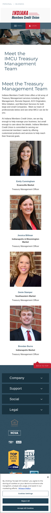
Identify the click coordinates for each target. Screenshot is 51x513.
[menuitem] (25, 399)
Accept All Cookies (25, 508)
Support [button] (16, 388)
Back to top (42, 366)
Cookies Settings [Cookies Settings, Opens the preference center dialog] (25, 493)
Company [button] (17, 378)
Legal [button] (14, 410)
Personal (7, 4)
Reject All (25, 501)
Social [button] (14, 399)
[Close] (48, 477)
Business (19, 4)
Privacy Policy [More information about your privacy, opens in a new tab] (25, 488)
